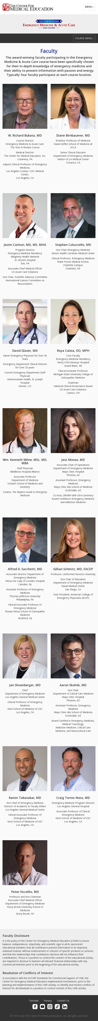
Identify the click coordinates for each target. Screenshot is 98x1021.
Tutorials (34, 1000)
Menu (89, 6)
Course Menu (84, 38)
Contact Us (63, 1000)
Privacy (48, 1000)
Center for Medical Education (28, 7)
